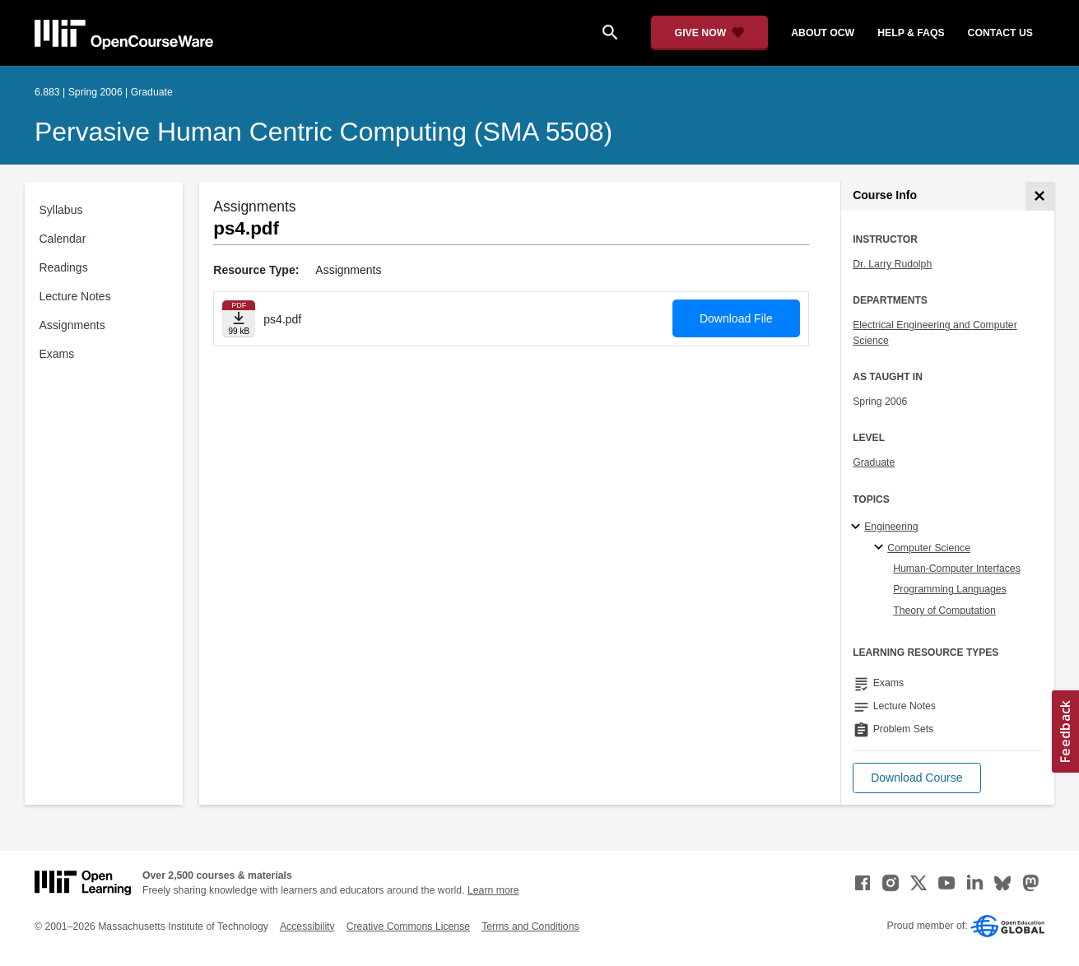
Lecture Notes (75, 296)
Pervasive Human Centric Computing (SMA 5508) (323, 131)
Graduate (874, 462)
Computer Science (928, 548)
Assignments (72, 325)
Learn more (493, 890)
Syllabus (61, 209)
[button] (916, 778)
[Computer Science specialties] (881, 548)
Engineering (891, 526)
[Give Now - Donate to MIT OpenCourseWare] (710, 33)
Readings (64, 267)
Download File (736, 318)
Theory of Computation (944, 610)
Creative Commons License (408, 926)
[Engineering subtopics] (858, 527)
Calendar (63, 238)
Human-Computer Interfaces (957, 568)
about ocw (822, 33)
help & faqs (910, 33)
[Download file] (238, 318)
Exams (57, 353)
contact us (1000, 33)
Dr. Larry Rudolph (892, 264)
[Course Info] (1040, 196)
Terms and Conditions (530, 926)
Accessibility (307, 926)
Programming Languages (950, 589)
